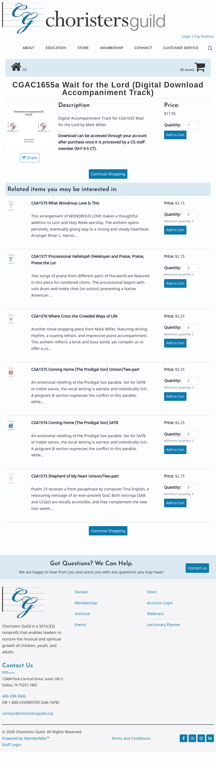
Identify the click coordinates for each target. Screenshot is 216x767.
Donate (81, 607)
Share (29, 172)
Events (80, 639)
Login (186, 36)
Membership (86, 618)
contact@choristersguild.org (27, 728)
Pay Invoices (204, 36)
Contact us (197, 583)
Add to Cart (175, 150)
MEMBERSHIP (110, 48)
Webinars (155, 628)
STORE (80, 48)
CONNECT (144, 48)
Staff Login (11, 759)
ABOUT (20, 48)
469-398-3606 (14, 711)
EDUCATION (50, 48)
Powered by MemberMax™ (26, 753)
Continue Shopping (108, 189)
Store (152, 607)
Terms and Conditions (131, 753)
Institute (82, 628)
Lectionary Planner (163, 639)
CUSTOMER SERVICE (33, 63)
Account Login (160, 618)
